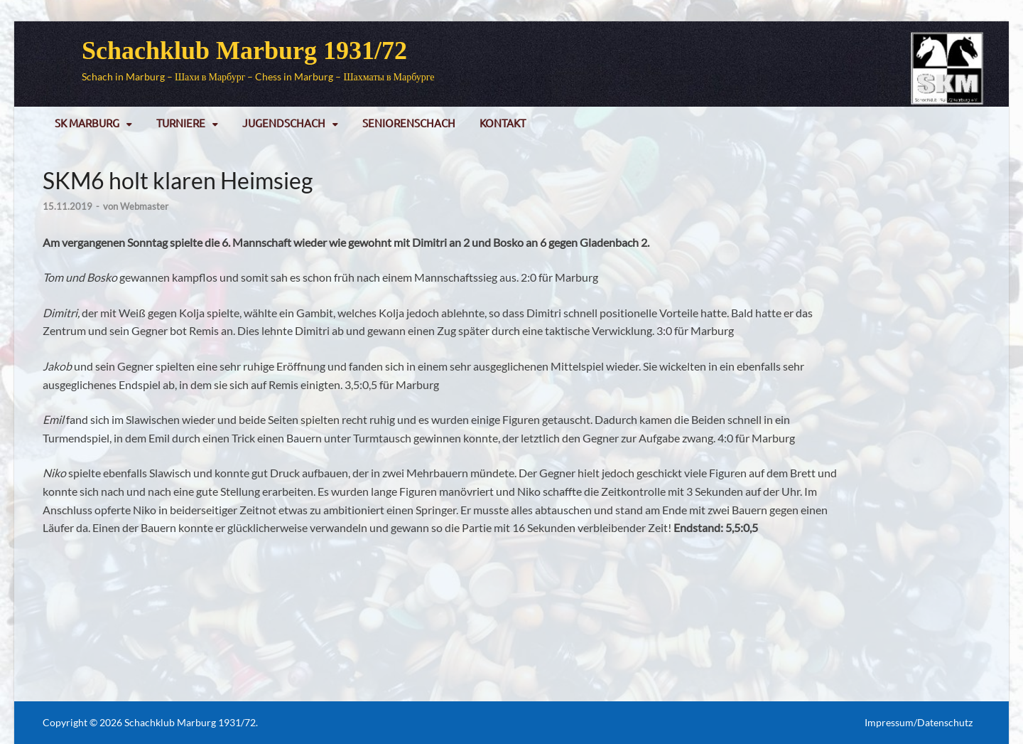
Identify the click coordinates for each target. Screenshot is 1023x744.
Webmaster (144, 206)
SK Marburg (87, 122)
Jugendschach (283, 122)
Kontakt (503, 122)
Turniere (180, 122)
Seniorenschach (408, 122)
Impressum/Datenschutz (919, 722)
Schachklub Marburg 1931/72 (244, 50)
